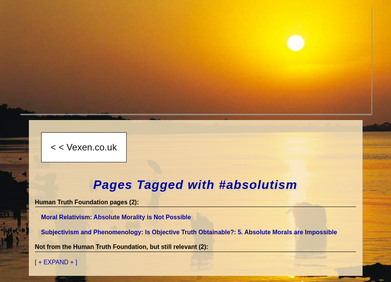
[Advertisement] (195, 60)
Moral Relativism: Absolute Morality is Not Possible (116, 217)
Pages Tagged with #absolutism (195, 185)
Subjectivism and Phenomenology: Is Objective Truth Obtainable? (189, 232)
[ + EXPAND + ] (56, 262)
